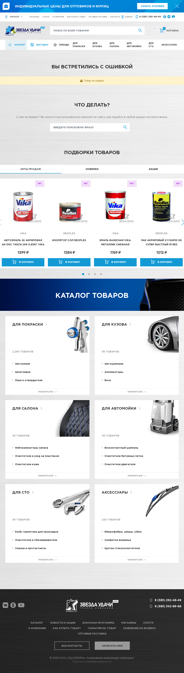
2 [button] (89, 274)
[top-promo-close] (177, 6)
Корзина (171, 30)
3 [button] (95, 274)
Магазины (34, 17)
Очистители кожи (27, 464)
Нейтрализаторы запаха (31, 447)
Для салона (114, 44)
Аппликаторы (114, 372)
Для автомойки (134, 44)
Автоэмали (22, 363)
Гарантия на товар (102, 628)
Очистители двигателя (120, 464)
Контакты (115, 17)
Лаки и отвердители (28, 380)
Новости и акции (62, 622)
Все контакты (72, 645)
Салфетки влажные (118, 540)
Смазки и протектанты (30, 548)
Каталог (20, 45)
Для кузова (97, 44)
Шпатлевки (23, 372)
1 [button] (83, 274)
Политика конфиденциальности (92, 661)
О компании (58, 17)
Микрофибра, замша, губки (123, 531)
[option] (23, 223)
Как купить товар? (76, 17)
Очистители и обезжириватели (36, 540)
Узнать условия (152, 6)
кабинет (129, 17)
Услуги (45, 17)
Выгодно (42, 45)
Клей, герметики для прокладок (36, 531)
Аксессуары (169, 45)
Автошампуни (114, 363)
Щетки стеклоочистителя (122, 548)
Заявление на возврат (139, 628)
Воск (108, 380)
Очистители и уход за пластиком (37, 456)
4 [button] (101, 274)
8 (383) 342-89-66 (168, 606)
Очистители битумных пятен (124, 456)
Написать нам (112, 645)
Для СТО (151, 44)
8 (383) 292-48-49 (150, 16)
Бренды (64, 45)
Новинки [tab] (92, 169)
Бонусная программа (98, 622)
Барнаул (14, 17)
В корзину (26, 262)
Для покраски (79, 44)
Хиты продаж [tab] (30, 169)
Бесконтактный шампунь (121, 447)
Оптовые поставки (98, 17)
